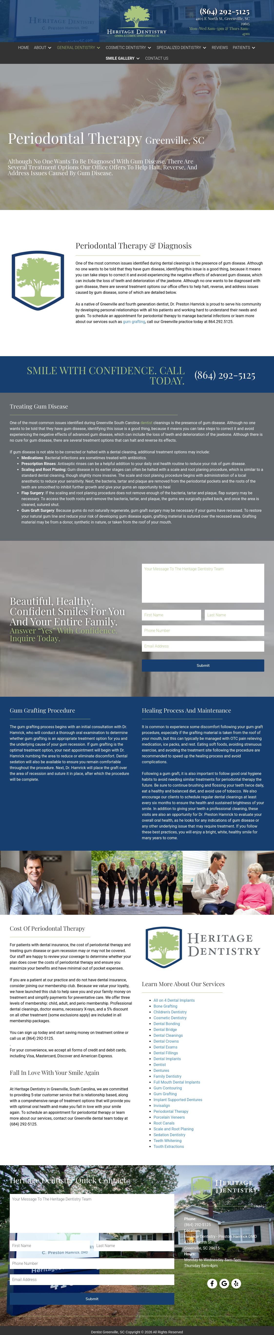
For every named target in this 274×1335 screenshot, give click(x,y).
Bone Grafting (165, 1006)
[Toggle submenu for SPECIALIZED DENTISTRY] (204, 48)
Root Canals (164, 1123)
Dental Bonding (167, 1023)
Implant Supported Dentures (178, 1099)
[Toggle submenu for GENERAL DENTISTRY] (98, 48)
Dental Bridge (165, 1029)
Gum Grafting (165, 1094)
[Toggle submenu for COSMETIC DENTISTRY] (149, 48)
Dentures (161, 1070)
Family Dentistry (167, 1076)
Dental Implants (167, 1059)
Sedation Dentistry (169, 1135)
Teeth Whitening (168, 1140)
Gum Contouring (168, 1088)
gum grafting (134, 321)
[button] (43, 47)
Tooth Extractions (169, 1146)
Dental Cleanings (168, 1035)
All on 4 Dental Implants (174, 1000)
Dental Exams (165, 1047)
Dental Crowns (166, 1041)
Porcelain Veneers (169, 1117)
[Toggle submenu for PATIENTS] (253, 48)
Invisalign (162, 1105)
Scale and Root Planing (174, 1129)
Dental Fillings (166, 1053)
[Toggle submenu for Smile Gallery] (138, 58)
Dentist (160, 1064)
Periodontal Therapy (171, 1111)
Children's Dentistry (170, 1012)
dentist (146, 422)
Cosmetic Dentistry (170, 1018)
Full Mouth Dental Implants (177, 1082)
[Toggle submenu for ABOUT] (50, 48)
